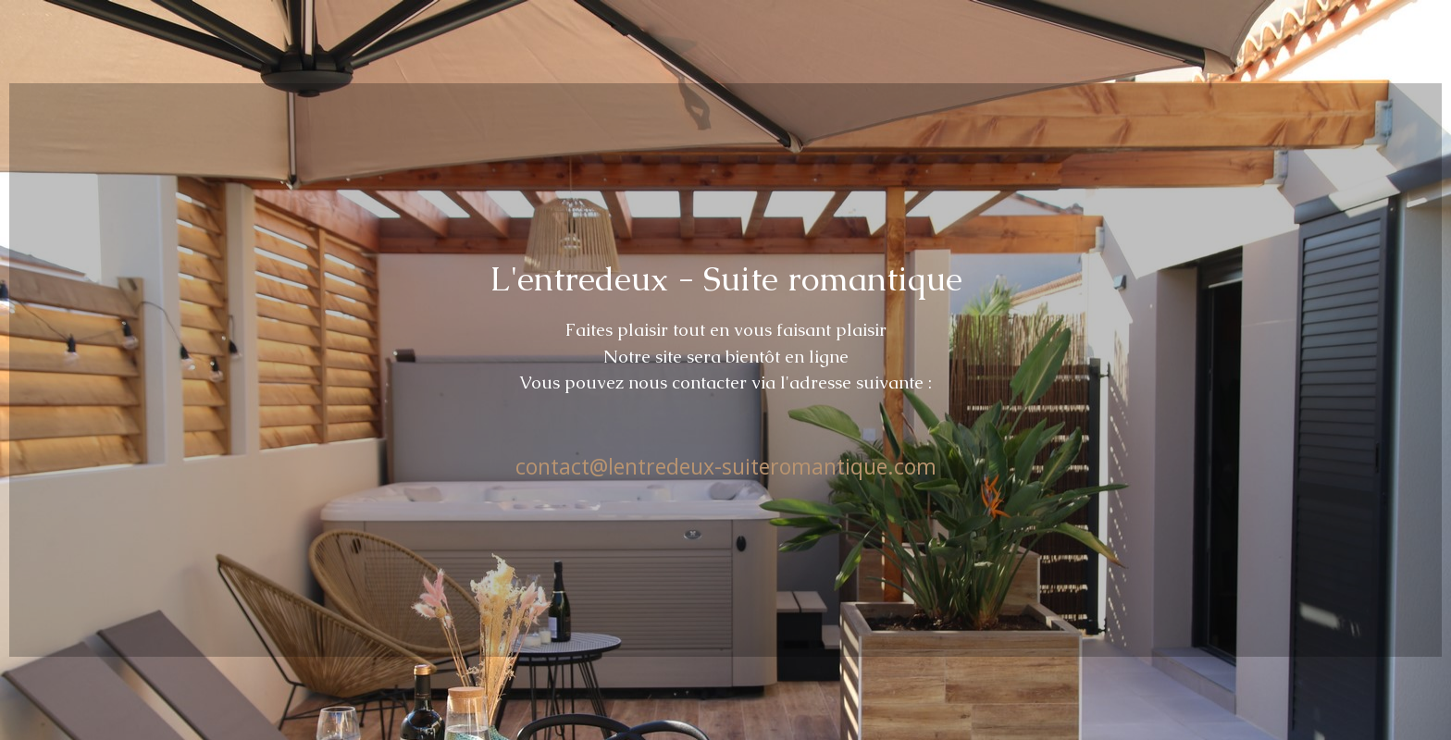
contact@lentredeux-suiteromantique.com (725, 466)
